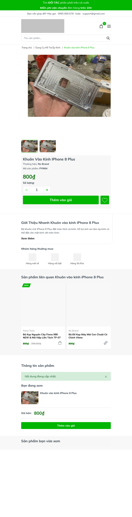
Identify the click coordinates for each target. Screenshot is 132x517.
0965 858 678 (66, 13)
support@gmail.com (94, 13)
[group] (66, 96)
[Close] (106, 376)
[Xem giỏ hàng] (101, 26)
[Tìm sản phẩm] (66, 38)
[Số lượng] (37, 189)
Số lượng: (28, 182)
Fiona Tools (29, 330)
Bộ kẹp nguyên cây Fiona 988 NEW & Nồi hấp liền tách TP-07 (42, 336)
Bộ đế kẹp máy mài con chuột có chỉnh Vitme (88, 336)
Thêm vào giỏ (61, 200)
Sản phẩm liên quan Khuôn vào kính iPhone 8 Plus (62, 277)
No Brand (73, 330)
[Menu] (109, 26)
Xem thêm (27, 238)
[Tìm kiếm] (108, 37)
